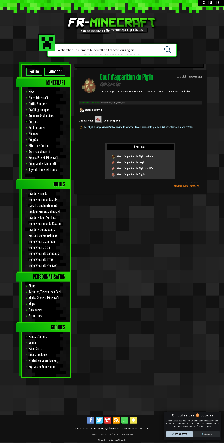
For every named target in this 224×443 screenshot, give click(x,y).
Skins (32, 286)
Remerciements (131, 428)
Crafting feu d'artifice (42, 218)
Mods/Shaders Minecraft (44, 298)
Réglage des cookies (110, 428)
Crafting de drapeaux (42, 230)
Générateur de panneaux (44, 254)
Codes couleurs (38, 355)
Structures (35, 316)
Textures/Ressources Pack (45, 292)
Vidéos (33, 343)
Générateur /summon (42, 242)
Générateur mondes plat (44, 200)
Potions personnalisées (43, 236)
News (32, 92)
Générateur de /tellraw (43, 266)
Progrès (33, 140)
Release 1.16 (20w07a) (186, 186)
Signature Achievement (43, 367)
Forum (34, 71)
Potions (33, 122)
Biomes (33, 134)
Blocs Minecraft (38, 98)
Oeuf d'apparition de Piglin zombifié (135, 168)
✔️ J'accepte (179, 434)
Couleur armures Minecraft (45, 212)
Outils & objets (38, 104)
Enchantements (38, 128)
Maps (32, 304)
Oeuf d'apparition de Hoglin (131, 162)
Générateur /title (39, 248)
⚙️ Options (206, 434)
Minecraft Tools (104, 440)
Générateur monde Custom (45, 224)
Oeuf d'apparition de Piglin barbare (135, 156)
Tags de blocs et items (43, 170)
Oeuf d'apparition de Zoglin (131, 174)
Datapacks (35, 310)
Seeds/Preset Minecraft (43, 158)
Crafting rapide (38, 194)
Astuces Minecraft (40, 152)
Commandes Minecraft (42, 164)
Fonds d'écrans (38, 337)
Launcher (55, 71)
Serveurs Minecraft (118, 440)
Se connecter (211, 3)
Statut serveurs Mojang (43, 361)
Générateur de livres (41, 260)
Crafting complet (39, 110)
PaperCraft (35, 349)
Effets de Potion (39, 146)
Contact (146, 428)
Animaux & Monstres (41, 116)
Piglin (187, 91)
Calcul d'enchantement (43, 206)
